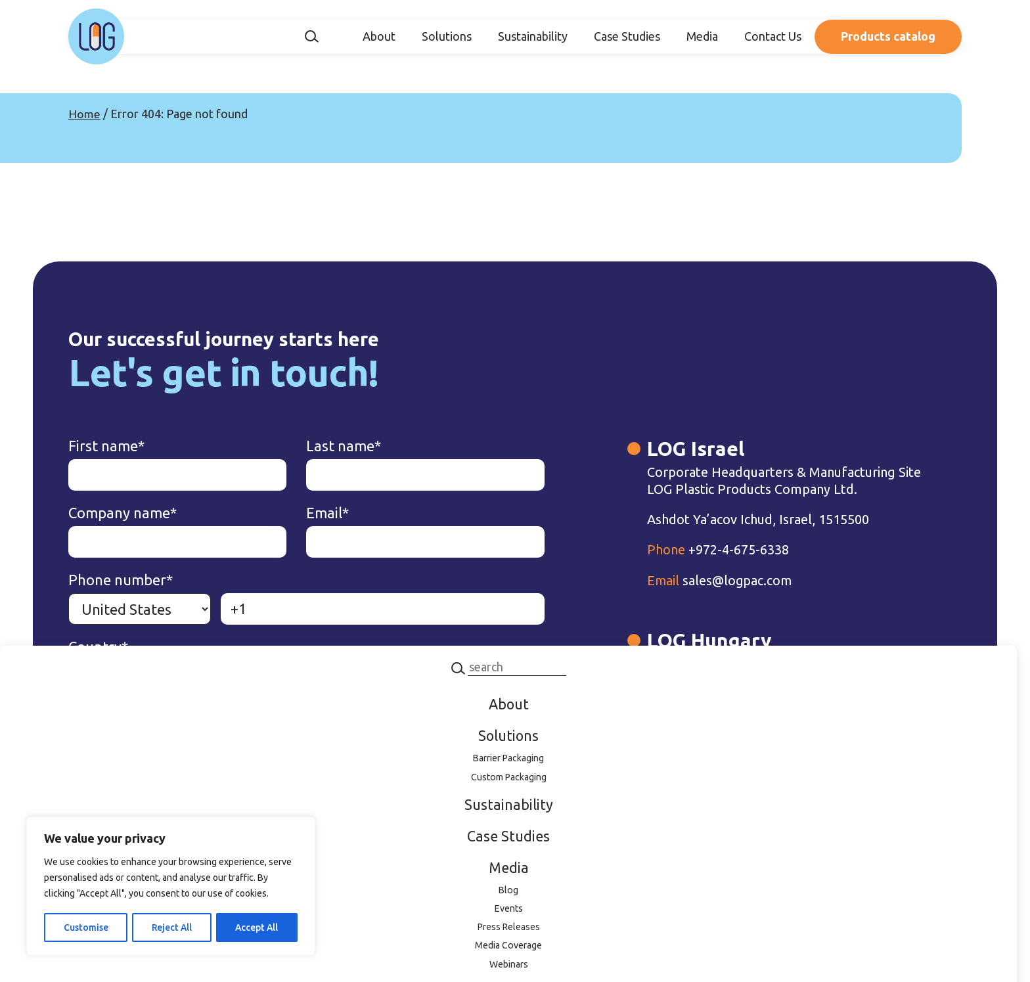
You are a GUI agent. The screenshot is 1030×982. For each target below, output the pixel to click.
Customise (85, 927)
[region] (170, 887)
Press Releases (508, 930)
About (379, 36)
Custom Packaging (508, 777)
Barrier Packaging (508, 758)
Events (508, 911)
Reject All (171, 927)
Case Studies (627, 36)
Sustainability (533, 36)
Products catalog (888, 36)
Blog (509, 892)
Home (84, 113)
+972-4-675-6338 (676, 567)
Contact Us (772, 36)
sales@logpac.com (678, 597)
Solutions (447, 36)
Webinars (508, 967)
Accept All (257, 927)
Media (702, 36)
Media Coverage (508, 949)
